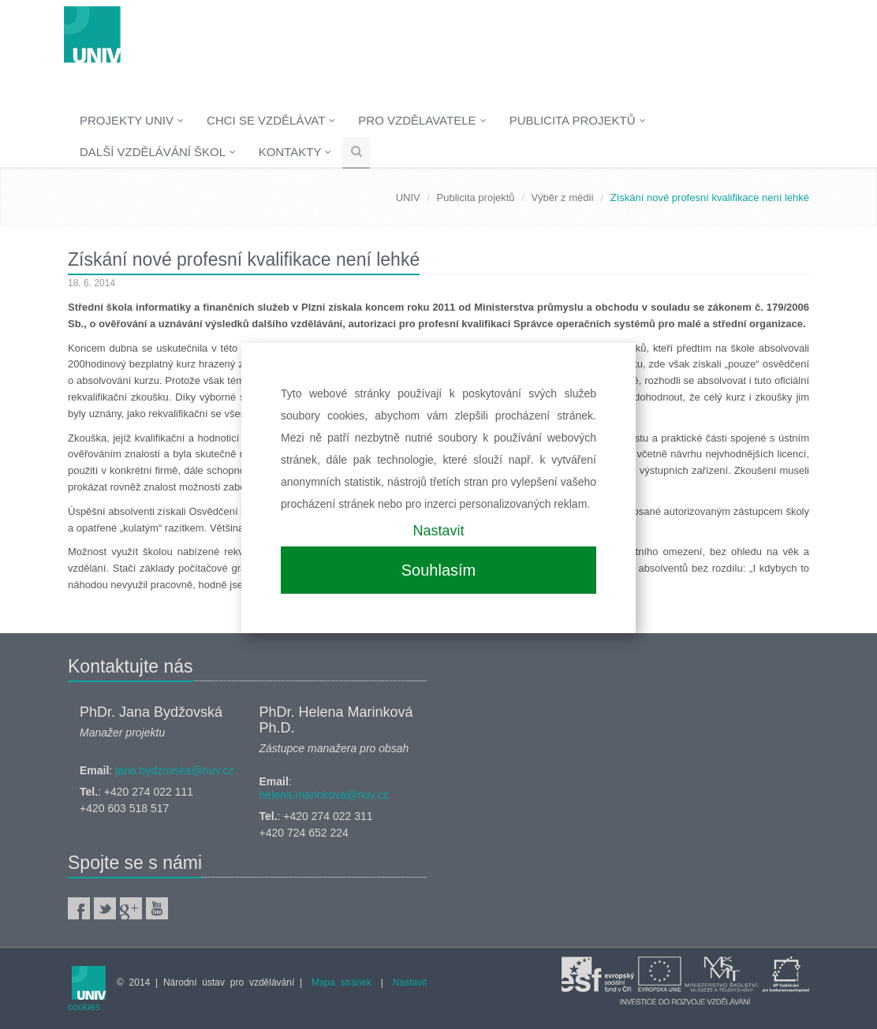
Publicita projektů (577, 120)
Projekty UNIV (132, 120)
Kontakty (295, 151)
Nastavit (438, 531)
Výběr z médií (562, 197)
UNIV (408, 197)
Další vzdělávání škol (158, 151)
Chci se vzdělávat (271, 120)
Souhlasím (438, 570)
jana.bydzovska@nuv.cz (174, 770)
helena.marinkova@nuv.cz (324, 795)
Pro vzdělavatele (422, 120)
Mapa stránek (341, 982)
